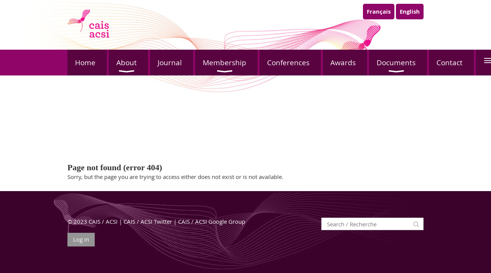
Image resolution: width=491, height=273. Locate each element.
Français (379, 12)
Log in (81, 239)
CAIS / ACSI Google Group (211, 221)
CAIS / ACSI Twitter (148, 221)
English (410, 12)
